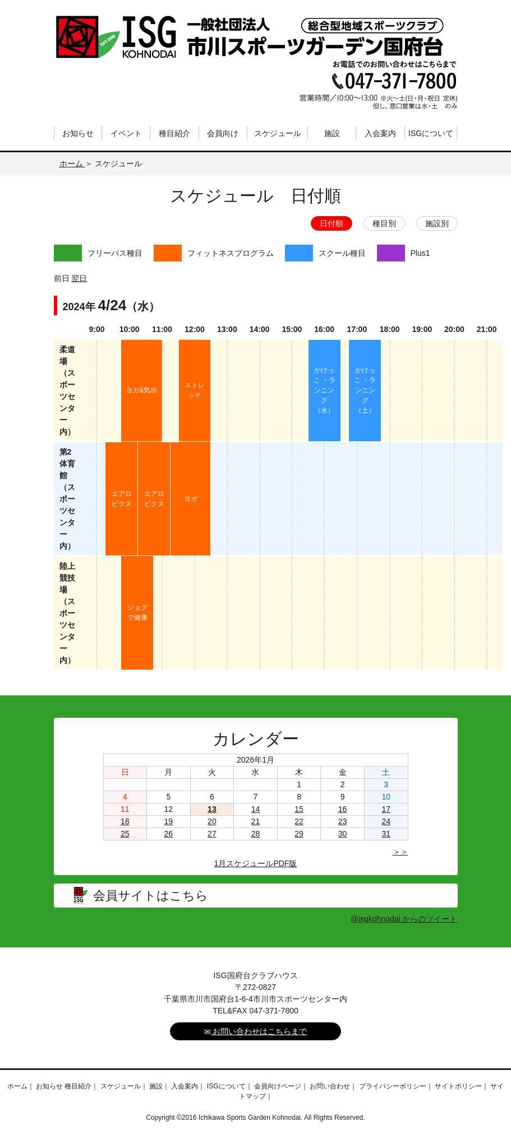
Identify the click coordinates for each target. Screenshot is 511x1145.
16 (342, 809)
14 (255, 809)
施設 (332, 133)
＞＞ (400, 851)
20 (212, 821)
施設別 (437, 223)
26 (168, 833)
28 (255, 833)
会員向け (222, 133)
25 (125, 833)
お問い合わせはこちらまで (255, 1031)
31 (385, 833)
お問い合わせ (330, 1086)
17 (385, 809)
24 (385, 821)
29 (298, 833)
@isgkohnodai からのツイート (404, 918)
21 (255, 821)
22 (298, 821)
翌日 (79, 278)
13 (212, 809)
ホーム (72, 163)
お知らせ (78, 133)
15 (298, 809)
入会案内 (380, 133)
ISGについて (430, 133)
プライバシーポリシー (392, 1086)
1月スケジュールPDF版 (255, 863)
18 (125, 821)
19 (168, 821)
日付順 (331, 223)
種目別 (384, 223)
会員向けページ (277, 1086)
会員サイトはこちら (150, 896)
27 (212, 833)
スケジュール (277, 133)
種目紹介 (174, 133)
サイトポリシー (458, 1086)
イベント (126, 133)
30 (342, 833)
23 (342, 821)
